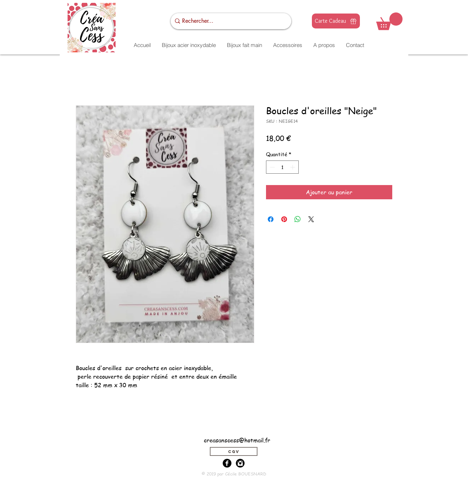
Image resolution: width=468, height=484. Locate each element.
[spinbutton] (282, 167)
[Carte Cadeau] (336, 21)
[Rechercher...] (229, 21)
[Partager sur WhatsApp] (297, 219)
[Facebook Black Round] (227, 463)
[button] (389, 21)
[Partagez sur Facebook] (270, 219)
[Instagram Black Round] (240, 463)
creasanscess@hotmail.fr (237, 440)
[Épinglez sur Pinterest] (284, 219)
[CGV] (233, 451)
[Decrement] (271, 167)
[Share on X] (311, 219)
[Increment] (293, 167)
